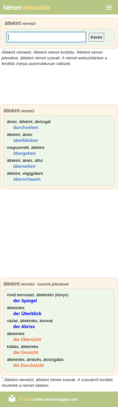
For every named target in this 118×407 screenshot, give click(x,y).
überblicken (25, 140)
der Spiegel (25, 300)
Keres (96, 37)
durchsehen (25, 127)
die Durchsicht (28, 365)
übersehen (24, 166)
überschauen (27, 179)
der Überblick (27, 313)
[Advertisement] (59, 85)
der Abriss (24, 326)
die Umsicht (25, 352)
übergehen (24, 153)
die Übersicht (27, 339)
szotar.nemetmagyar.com (55, 399)
